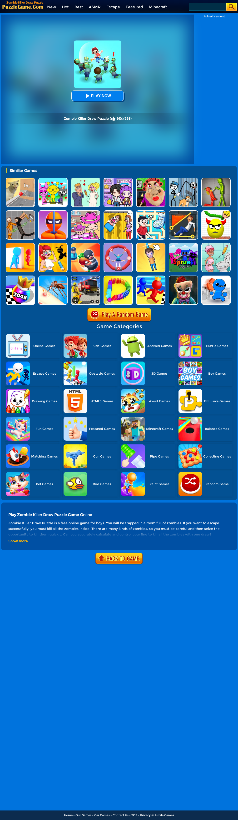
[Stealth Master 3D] (53, 212)
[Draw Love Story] (85, 179)
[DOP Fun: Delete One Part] (118, 212)
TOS (134, 815)
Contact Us (121, 815)
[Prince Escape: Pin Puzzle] (183, 212)
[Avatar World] (85, 212)
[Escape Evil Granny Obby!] (150, 179)
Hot (65, 7)
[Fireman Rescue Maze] (85, 277)
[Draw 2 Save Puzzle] (216, 245)
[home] (22, 7)
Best (78, 7)
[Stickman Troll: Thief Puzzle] (183, 179)
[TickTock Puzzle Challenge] (20, 179)
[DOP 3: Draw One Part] (53, 245)
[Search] (207, 7)
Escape (113, 7)
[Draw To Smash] (216, 212)
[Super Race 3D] (150, 277)
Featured (134, 7)
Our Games (83, 815)
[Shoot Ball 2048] (20, 277)
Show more (18, 541)
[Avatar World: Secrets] (118, 179)
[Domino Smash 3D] (118, 277)
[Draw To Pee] (150, 212)
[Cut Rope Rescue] (150, 245)
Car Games (102, 815)
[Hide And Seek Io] (20, 245)
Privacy (145, 815)
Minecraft (158, 7)
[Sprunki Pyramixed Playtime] (183, 245)
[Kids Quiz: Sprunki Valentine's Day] (53, 179)
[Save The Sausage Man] (118, 245)
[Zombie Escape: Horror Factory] (183, 277)
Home (68, 815)
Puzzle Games (164, 815)
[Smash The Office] (216, 277)
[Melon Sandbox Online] (216, 179)
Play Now (97, 96)
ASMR (95, 7)
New (51, 7)
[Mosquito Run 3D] (53, 277)
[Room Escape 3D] (85, 245)
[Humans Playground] (20, 212)
